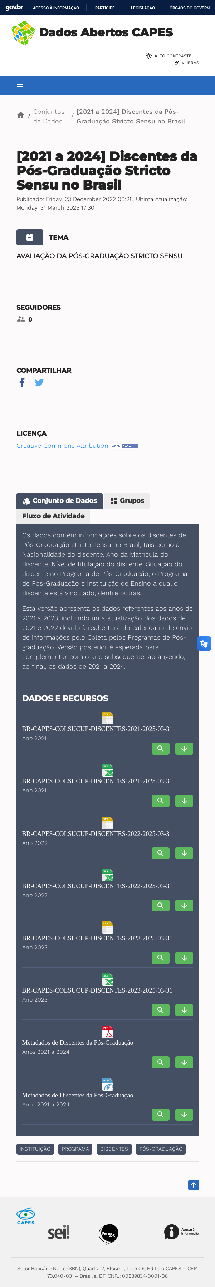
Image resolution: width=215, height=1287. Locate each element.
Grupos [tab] (126, 501)
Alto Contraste (173, 55)
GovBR (14, 7)
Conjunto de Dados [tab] (59, 501)
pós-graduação (161, 1149)
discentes (114, 1149)
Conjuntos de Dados (48, 116)
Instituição (35, 1149)
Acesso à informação (56, 7)
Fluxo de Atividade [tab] (53, 516)
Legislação (143, 7)
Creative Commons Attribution (62, 445)
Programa (75, 1149)
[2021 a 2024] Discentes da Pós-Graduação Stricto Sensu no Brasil (131, 116)
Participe (105, 7)
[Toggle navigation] (20, 85)
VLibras (190, 62)
